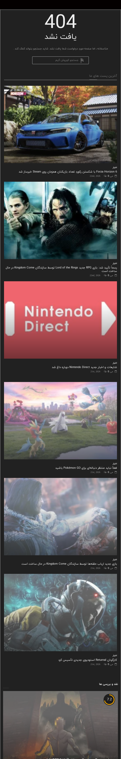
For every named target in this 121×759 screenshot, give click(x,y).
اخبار (115, 167)
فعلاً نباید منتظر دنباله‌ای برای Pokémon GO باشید (86, 468)
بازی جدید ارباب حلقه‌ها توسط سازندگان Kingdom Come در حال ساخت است (69, 564)
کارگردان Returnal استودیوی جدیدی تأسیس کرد (87, 660)
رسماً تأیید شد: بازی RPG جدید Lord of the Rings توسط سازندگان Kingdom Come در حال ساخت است (61, 269)
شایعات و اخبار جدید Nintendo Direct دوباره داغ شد (84, 367)
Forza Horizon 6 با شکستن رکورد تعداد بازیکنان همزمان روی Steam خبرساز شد (68, 172)
